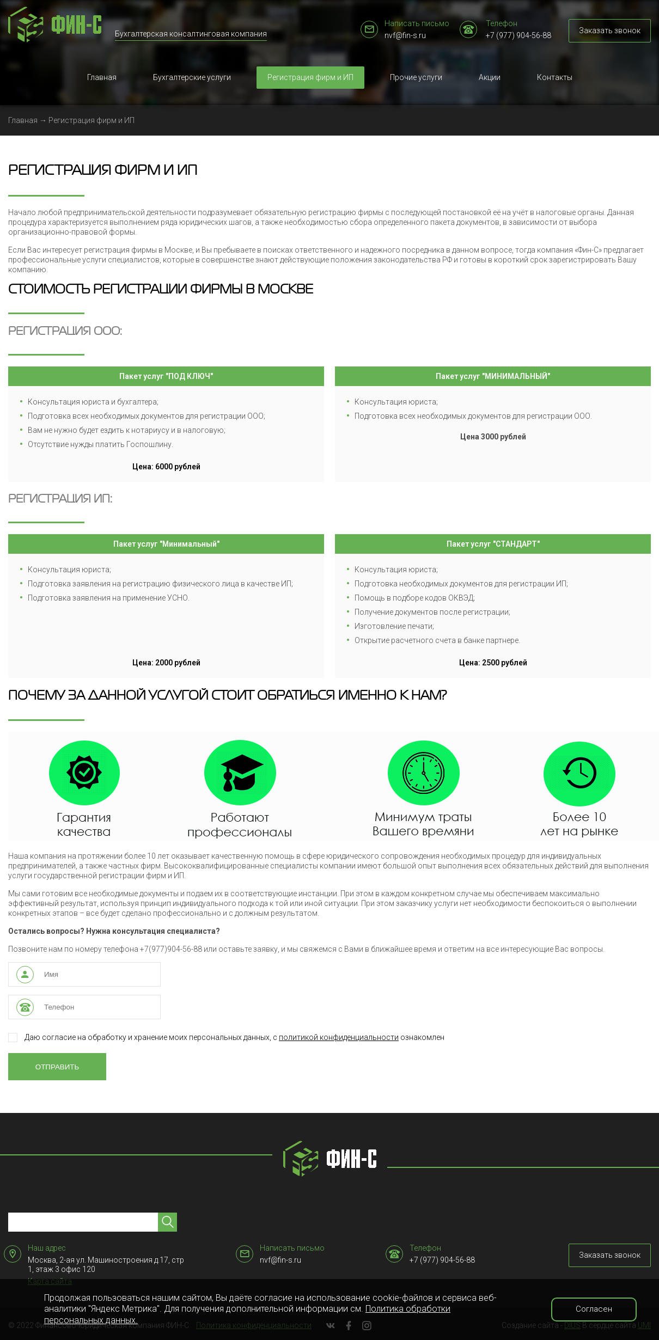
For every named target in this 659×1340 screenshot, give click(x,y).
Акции (490, 77)
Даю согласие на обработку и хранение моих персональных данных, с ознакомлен (226, 1037)
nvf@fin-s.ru (405, 35)
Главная (102, 77)
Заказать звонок (609, 30)
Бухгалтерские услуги (192, 77)
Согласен (594, 1309)
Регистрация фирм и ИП (310, 77)
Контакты (554, 77)
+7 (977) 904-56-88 (518, 35)
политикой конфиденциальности (339, 1037)
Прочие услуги (416, 77)
